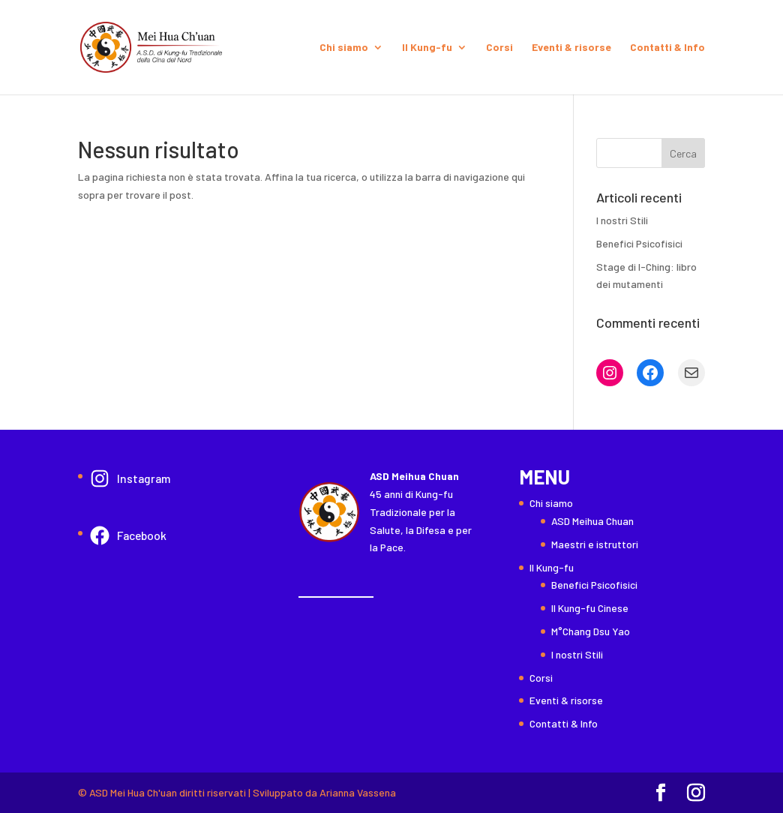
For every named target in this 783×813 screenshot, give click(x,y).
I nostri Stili (622, 220)
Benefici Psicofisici (639, 243)
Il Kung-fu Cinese (589, 608)
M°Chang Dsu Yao (590, 631)
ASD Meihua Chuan (592, 520)
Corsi (499, 47)
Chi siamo (344, 47)
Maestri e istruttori (594, 544)
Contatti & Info (667, 47)
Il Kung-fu (427, 47)
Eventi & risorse (571, 47)
